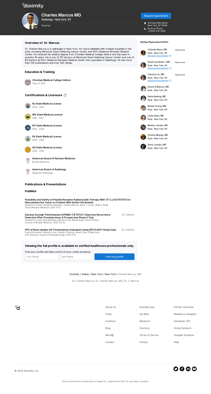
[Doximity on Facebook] (182, 369)
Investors (110, 321)
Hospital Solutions (184, 335)
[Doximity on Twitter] (175, 369)
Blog (107, 328)
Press (108, 314)
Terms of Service (149, 335)
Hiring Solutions (183, 328)
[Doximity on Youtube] (194, 369)
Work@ (109, 335)
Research (144, 321)
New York (61, 19)
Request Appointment (156, 15)
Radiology (48, 19)
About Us (110, 307)
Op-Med (144, 314)
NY (70, 19)
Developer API (182, 321)
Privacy (143, 342)
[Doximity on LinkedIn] (188, 369)
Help (176, 342)
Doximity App (146, 307)
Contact (109, 342)
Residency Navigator (185, 314)
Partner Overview (183, 307)
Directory (144, 328)
